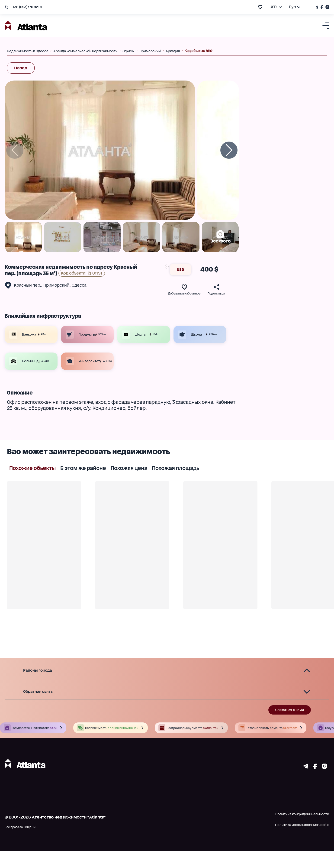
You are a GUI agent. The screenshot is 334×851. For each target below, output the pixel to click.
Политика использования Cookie (302, 825)
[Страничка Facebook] (321, 7)
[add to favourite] (260, 7)
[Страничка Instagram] (326, 7)
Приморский (56, 285)
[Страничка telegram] (305, 767)
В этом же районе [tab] (83, 467)
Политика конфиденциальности (302, 814)
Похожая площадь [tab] (176, 467)
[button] (167, 670)
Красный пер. (27, 285)
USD (180, 269)
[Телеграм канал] (317, 7)
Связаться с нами (289, 710)
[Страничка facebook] (315, 767)
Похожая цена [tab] (129, 467)
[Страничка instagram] (324, 767)
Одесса (79, 285)
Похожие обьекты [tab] (32, 467)
